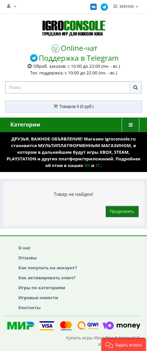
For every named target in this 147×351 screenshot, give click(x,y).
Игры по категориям (41, 288)
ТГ (97, 165)
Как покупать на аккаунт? (47, 268)
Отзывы (27, 258)
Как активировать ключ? (46, 278)
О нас (24, 248)
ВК (87, 165)
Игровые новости (38, 298)
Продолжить (122, 211)
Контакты (29, 307)
